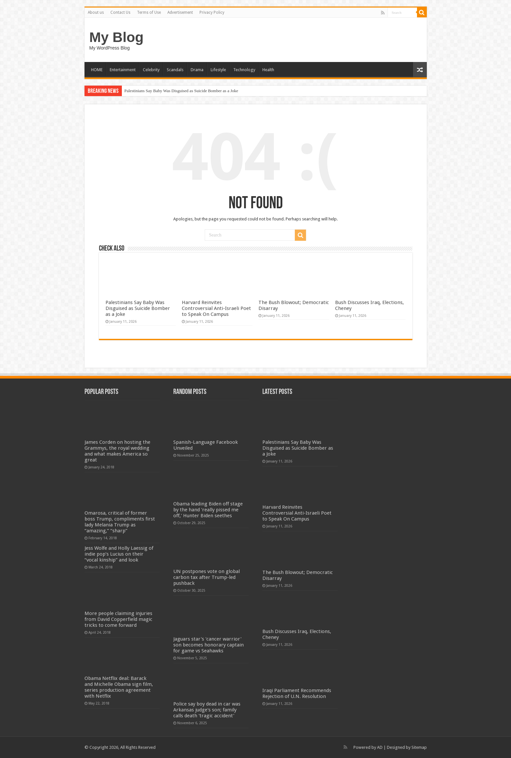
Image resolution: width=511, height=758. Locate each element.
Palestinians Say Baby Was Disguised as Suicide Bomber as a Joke (181, 90)
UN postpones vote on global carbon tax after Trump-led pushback (206, 577)
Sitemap (419, 747)
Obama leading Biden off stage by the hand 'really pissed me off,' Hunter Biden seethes (208, 510)
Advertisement (180, 12)
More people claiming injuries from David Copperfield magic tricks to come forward (118, 619)
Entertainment (123, 69)
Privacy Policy (211, 12)
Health (268, 69)
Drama (197, 69)
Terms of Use (149, 12)
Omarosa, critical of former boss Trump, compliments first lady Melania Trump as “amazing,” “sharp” (120, 522)
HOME (97, 69)
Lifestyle (218, 69)
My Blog (116, 37)
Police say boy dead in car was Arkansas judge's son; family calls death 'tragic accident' (206, 710)
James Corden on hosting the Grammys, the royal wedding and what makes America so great (117, 451)
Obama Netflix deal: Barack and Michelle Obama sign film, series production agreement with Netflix (119, 687)
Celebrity (151, 69)
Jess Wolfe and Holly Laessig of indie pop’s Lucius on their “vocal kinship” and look (119, 554)
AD (380, 747)
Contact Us (120, 12)
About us (96, 12)
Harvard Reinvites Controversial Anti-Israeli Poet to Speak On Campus (216, 308)
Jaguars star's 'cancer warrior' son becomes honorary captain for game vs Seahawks (208, 645)
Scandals (175, 69)
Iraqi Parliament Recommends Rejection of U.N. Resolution (296, 693)
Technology (244, 69)
